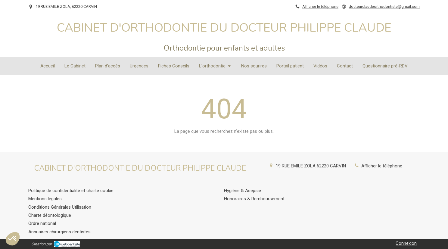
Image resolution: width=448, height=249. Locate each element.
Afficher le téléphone (320, 6)
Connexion (406, 243)
